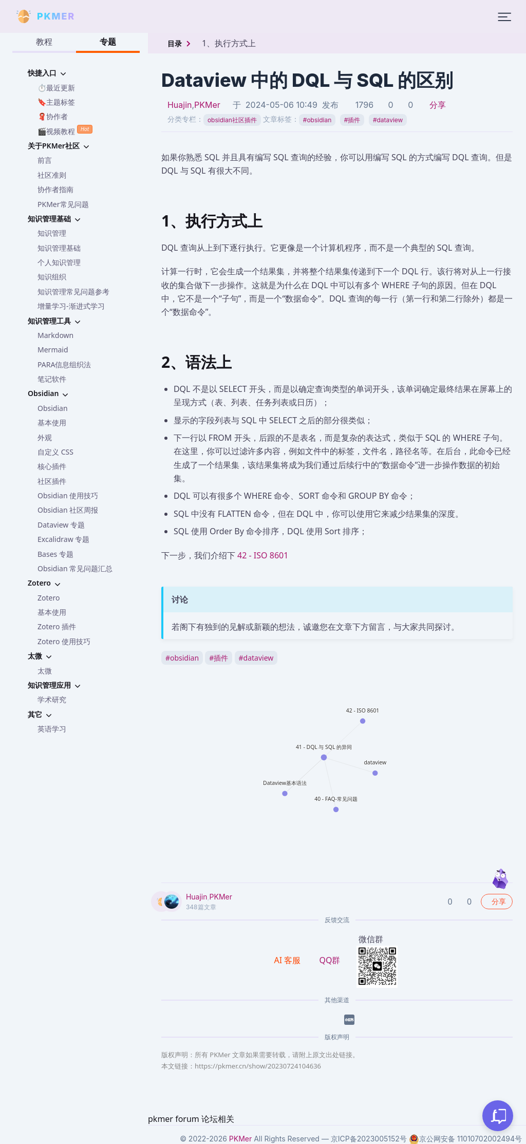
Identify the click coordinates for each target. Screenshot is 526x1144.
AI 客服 (288, 960)
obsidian (317, 120)
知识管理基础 (59, 248)
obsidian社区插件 (232, 120)
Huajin (179, 105)
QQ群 (329, 960)
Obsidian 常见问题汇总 (74, 568)
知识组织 (51, 277)
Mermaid (52, 349)
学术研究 (51, 699)
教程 (44, 41)
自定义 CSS (55, 452)
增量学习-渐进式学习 (71, 306)
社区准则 (51, 175)
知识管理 (51, 233)
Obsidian (52, 408)
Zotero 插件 (56, 626)
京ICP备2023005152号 (369, 1138)
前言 (44, 160)
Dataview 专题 (61, 525)
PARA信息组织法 (64, 364)
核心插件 (51, 466)
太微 (44, 671)
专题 (108, 41)
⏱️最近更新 (56, 87)
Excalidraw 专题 (63, 539)
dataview (388, 120)
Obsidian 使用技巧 (67, 495)
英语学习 (51, 729)
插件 (352, 120)
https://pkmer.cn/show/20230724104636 (258, 1066)
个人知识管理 (59, 262)
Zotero (48, 598)
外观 (44, 437)
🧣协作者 (52, 116)
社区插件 (51, 481)
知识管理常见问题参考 (73, 291)
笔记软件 (51, 379)
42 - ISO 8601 (262, 555)
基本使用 (51, 422)
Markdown (55, 335)
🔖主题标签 (56, 102)
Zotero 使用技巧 (63, 641)
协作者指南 (55, 189)
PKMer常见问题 (63, 204)
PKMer (207, 105)
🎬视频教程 (64, 130)
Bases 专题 (55, 554)
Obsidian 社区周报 (67, 510)
